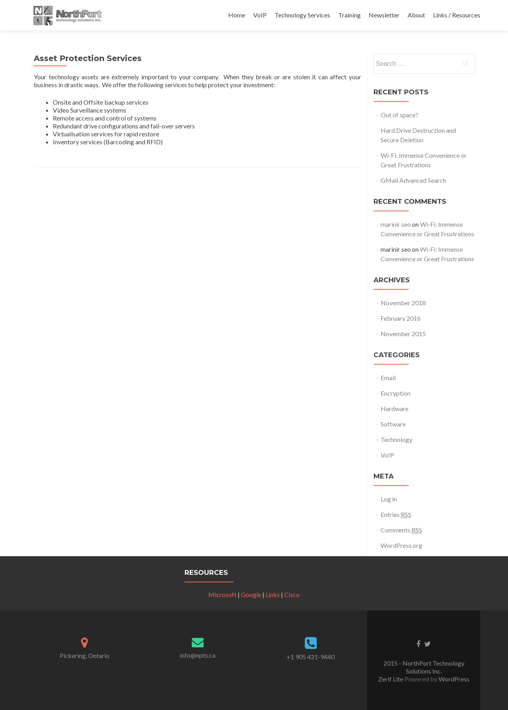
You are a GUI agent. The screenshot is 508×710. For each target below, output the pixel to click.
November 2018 (403, 302)
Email (388, 377)
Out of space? (399, 115)
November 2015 (403, 333)
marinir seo (396, 224)
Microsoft (222, 594)
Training (349, 15)
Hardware (394, 408)
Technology (396, 439)
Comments (401, 530)
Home (236, 15)
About (416, 15)
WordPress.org (401, 545)
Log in (389, 499)
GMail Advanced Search (413, 180)
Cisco (292, 594)
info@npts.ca (198, 655)
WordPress (453, 679)
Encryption (395, 393)
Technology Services (302, 15)
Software (393, 424)
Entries (396, 515)
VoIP (260, 15)
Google (251, 594)
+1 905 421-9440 (311, 656)
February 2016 (401, 318)
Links (273, 594)
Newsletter (384, 15)
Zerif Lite (391, 679)
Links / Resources (456, 15)
